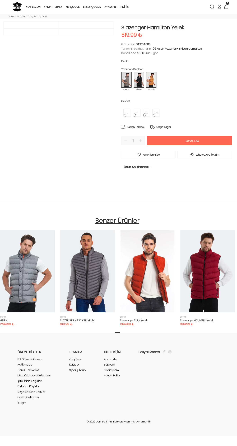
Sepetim (109, 374)
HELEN (3, 330)
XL (146, 113)
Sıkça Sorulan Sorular (31, 402)
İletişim (21, 413)
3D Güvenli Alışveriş (30, 369)
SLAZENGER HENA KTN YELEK (77, 330)
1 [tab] (117, 342)
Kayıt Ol (74, 374)
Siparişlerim (111, 380)
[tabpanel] (87, 284)
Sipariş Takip (77, 380)
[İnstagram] (169, 362)
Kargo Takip (112, 385)
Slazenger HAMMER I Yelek (196, 330)
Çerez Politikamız (28, 380)
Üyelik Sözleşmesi (28, 407)
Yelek (44, 16)
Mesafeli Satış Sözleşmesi (34, 385)
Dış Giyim (34, 16)
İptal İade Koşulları (29, 391)
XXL (156, 113)
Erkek (24, 16)
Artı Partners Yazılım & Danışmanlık (129, 431)
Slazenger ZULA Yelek (133, 330)
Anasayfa (14, 16)
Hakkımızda (24, 374)
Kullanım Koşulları (28, 396)
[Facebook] (165, 362)
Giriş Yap (75, 369)
